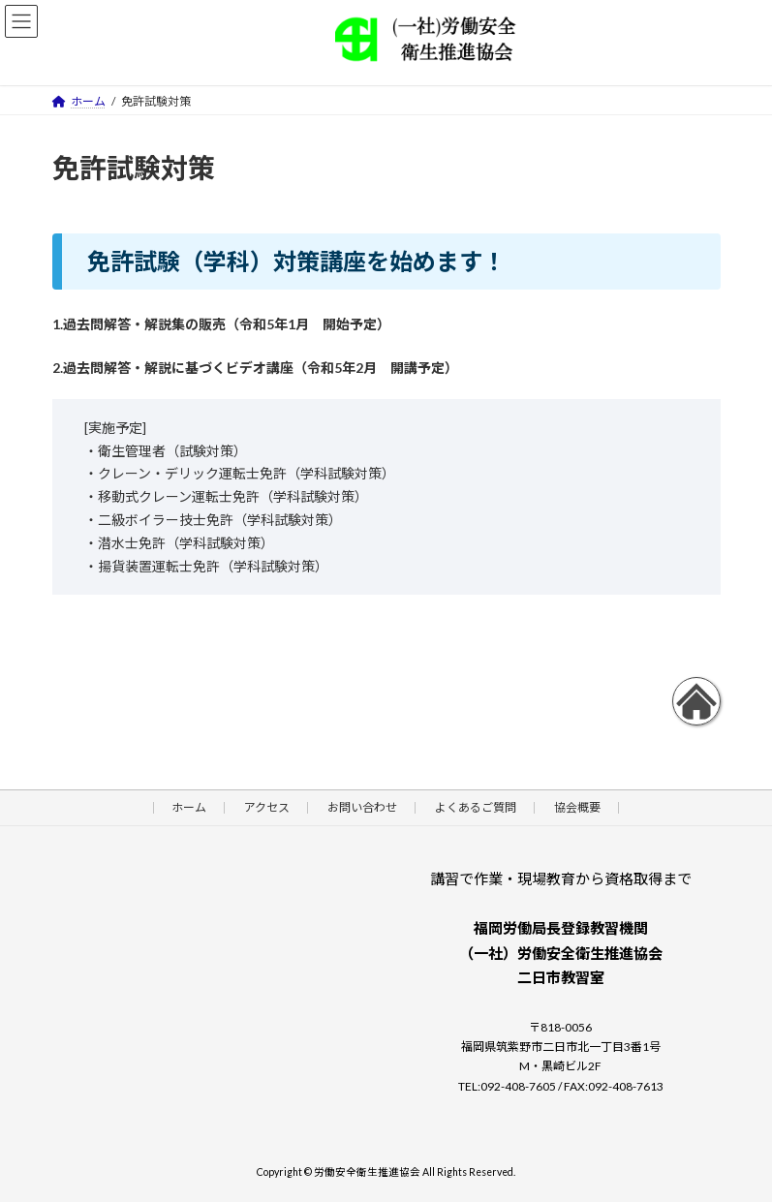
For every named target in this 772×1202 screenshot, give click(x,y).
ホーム (188, 807)
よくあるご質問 (475, 807)
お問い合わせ (362, 807)
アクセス (267, 807)
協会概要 (577, 807)
